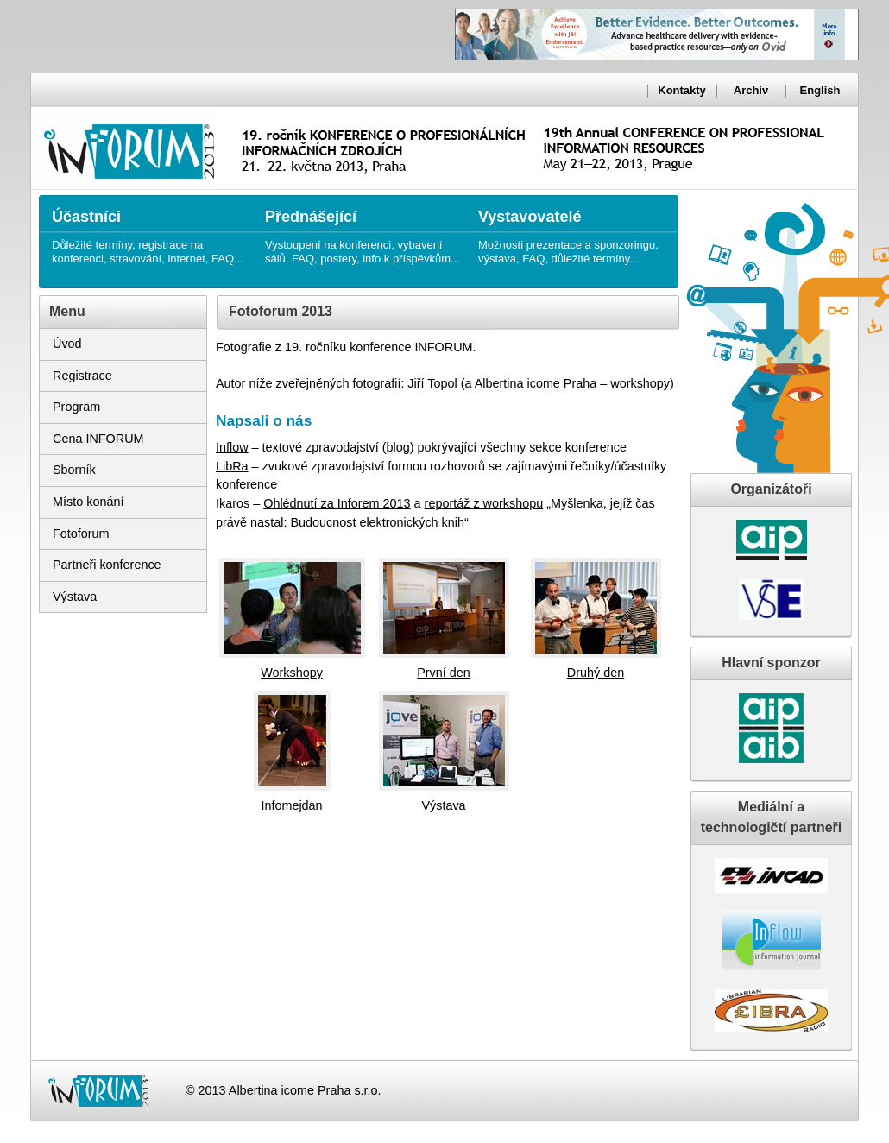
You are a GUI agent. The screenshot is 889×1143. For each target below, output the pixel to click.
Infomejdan (291, 805)
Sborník (74, 470)
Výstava (75, 596)
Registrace (82, 375)
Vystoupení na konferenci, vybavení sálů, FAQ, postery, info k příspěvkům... (363, 230)
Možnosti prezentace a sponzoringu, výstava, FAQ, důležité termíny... (576, 230)
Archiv (751, 90)
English (820, 90)
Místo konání (88, 501)
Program (76, 407)
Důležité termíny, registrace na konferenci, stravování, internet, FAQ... (150, 230)
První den (443, 672)
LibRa (232, 466)
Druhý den (595, 672)
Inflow (232, 447)
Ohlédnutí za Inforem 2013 (336, 503)
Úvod (67, 343)
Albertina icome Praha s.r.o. (305, 1090)
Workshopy (292, 672)
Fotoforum (81, 533)
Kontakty (681, 90)
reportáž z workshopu (484, 503)
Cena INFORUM (98, 438)
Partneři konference (107, 565)
